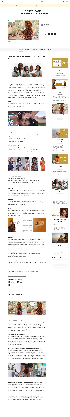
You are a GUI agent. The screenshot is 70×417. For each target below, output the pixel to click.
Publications (27, 49)
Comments (34, 49)
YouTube (11, 285)
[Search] (52, 2)
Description (21, 49)
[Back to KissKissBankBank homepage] (2, 1)
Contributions (42, 49)
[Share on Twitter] (52, 34)
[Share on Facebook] (49, 34)
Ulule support (36, 5)
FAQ (49, 49)
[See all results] (63, 1)
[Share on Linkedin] (55, 34)
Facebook (11, 282)
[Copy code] (45, 34)
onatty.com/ (11, 288)
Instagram (20, 282)
